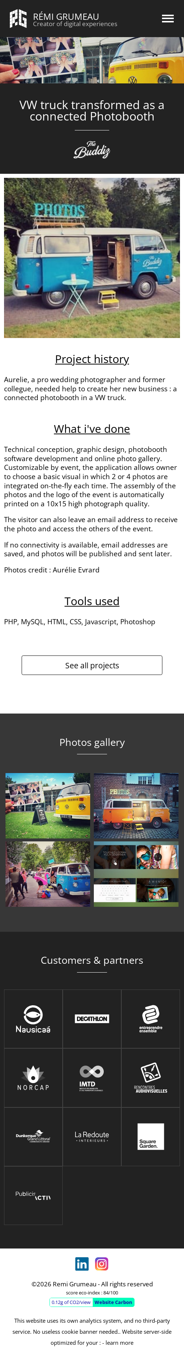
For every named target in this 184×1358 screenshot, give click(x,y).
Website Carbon (113, 1302)
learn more (119, 1342)
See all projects (92, 665)
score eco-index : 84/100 (92, 1292)
